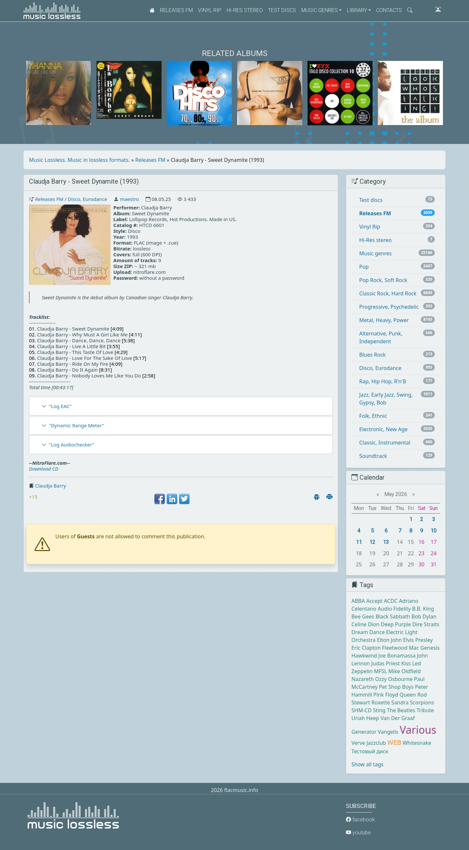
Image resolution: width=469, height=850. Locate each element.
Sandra (400, 702)
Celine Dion (365, 624)
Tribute (425, 710)
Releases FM (176, 10)
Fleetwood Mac (400, 647)
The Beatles (401, 710)
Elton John (389, 640)
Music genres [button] (319, 10)
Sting (379, 710)
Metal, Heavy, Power (384, 320)
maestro (129, 199)
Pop (364, 266)
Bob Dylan (423, 616)
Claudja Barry (50, 485)
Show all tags (367, 764)
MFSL (380, 671)
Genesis (430, 647)
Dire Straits (425, 624)
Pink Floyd (385, 694)
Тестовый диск (369, 751)
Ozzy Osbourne (394, 679)
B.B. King (423, 608)
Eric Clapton (366, 647)
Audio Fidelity (394, 608)
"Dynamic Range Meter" (76, 425)
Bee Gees (362, 616)
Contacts (389, 10)
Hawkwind (364, 655)
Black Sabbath (393, 616)
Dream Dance (368, 632)
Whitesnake (417, 742)
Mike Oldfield (404, 671)
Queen (408, 694)
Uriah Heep (365, 718)
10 (433, 531)
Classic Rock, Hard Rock (388, 293)
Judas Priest (385, 663)
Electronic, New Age (383, 429)
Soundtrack (373, 456)
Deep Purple (396, 624)
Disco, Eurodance (87, 199)
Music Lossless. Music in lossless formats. (79, 159)
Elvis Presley (418, 640)
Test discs (282, 10)
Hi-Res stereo (245, 10)
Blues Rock (372, 354)
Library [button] (357, 10)
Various (418, 730)
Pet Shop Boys (396, 686)
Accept (374, 600)
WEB (394, 742)
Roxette (380, 702)
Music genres (375, 253)
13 (386, 542)
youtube (358, 832)
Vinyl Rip (209, 10)
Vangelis (388, 731)
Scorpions (422, 702)
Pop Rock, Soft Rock (383, 280)
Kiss (406, 663)
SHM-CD (361, 710)
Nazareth (362, 679)
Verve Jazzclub (368, 742)
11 (359, 542)
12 (372, 542)
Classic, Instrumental (384, 442)
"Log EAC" (60, 406)
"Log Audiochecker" (71, 444)
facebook (360, 819)
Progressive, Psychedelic (389, 306)
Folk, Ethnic (373, 415)
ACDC (391, 600)
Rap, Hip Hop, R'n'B (382, 381)
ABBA (358, 600)
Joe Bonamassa (397, 655)
